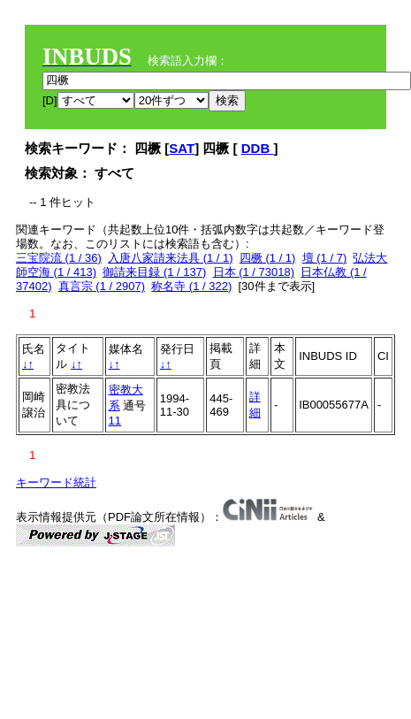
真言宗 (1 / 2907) (101, 286)
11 (115, 420)
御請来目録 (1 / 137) (154, 272)
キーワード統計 (56, 482)
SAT (181, 148)
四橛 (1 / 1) (268, 257)
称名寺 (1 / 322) (191, 286)
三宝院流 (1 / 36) (59, 257)
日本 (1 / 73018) (254, 272)
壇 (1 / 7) (324, 257)
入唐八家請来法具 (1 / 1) (170, 257)
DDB (257, 148)
